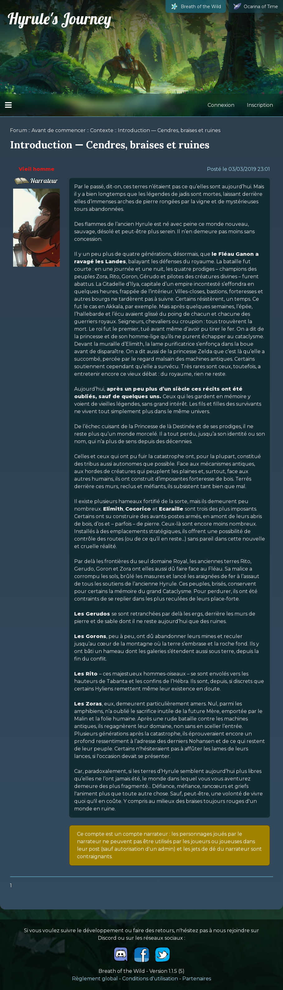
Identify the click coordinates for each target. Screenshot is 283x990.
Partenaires (196, 979)
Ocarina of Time (255, 6)
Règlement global (95, 979)
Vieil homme (37, 169)
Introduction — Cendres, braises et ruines (169, 130)
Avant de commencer (58, 130)
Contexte (101, 130)
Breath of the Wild (195, 6)
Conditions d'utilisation (150, 979)
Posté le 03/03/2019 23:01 (238, 169)
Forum (18, 130)
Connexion (221, 105)
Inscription (260, 105)
